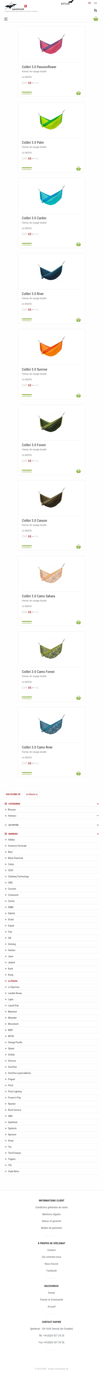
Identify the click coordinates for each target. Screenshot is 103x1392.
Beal (10, 851)
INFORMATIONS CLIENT (51, 1200)
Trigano (12, 1159)
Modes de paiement (51, 1227)
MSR (10, 1030)
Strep (10, 1140)
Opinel (11, 1048)
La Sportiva (13, 987)
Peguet (11, 1079)
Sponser (12, 1134)
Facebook (51, 1270)
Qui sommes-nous (51, 1256)
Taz (10, 1146)
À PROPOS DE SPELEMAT (51, 1243)
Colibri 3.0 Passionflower (39, 67)
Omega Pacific (15, 1042)
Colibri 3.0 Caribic (34, 218)
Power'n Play (14, 1097)
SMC (10, 1116)
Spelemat (12, 1122)
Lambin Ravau (15, 993)
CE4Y (10, 870)
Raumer (12, 1103)
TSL (10, 1165)
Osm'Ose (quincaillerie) (19, 1073)
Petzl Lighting (15, 1091)
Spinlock (12, 1128)
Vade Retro (13, 1171)
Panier (51, 1292)
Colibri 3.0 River (33, 294)
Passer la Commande (51, 1299)
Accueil (52, 1306)
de (95, 3)
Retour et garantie (51, 1221)
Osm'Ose (12, 1066)
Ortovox (12, 1060)
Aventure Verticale (17, 845)
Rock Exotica (14, 1109)
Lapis (10, 999)
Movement (13, 1023)
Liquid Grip (13, 1005)
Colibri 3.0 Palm (33, 142)
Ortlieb (11, 1054)
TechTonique (14, 1152)
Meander (12, 1017)
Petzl (10, 1085)
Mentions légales (51, 1214)
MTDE (11, 1036)
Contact (51, 1250)
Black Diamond (15, 858)
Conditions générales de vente (51, 1207)
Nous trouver (51, 1263)
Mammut (12, 1011)
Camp (11, 864)
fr (89, 3)
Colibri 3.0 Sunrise (34, 369)
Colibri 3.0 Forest (34, 445)
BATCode (67, 2)
